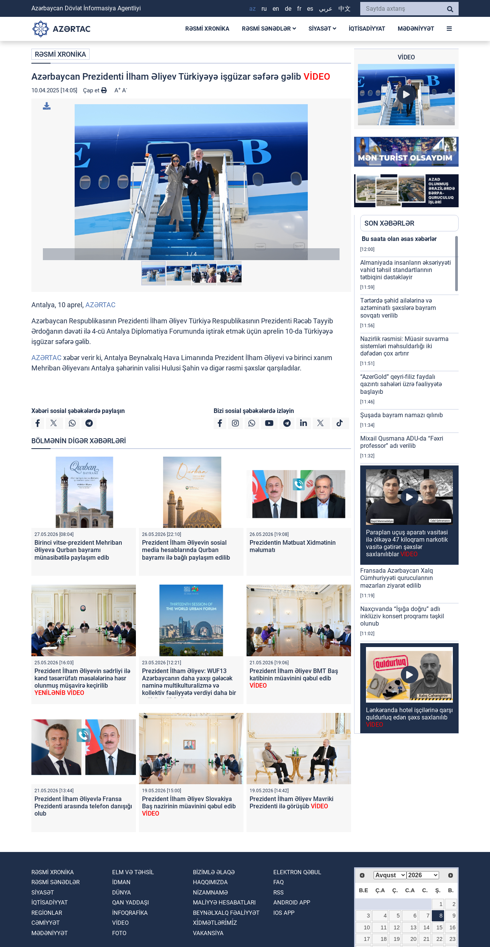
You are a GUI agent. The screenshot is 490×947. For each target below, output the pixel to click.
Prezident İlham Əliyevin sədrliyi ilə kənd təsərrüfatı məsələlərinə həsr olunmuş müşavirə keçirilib (82, 682)
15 (439, 927)
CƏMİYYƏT (45, 922)
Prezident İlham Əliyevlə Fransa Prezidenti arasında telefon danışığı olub (83, 806)
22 (439, 939)
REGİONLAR (46, 912)
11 (384, 927)
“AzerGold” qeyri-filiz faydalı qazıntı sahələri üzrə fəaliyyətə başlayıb (401, 384)
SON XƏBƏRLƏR (389, 223)
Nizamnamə (210, 892)
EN (276, 8)
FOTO (119, 933)
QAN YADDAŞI (130, 902)
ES (310, 8)
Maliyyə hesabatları (224, 902)
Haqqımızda (210, 882)
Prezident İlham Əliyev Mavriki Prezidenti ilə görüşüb (291, 802)
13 (413, 927)
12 (397, 927)
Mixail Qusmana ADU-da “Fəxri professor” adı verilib (401, 442)
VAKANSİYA (208, 933)
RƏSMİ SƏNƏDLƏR (269, 28)
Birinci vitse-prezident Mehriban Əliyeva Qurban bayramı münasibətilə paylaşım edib (78, 550)
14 (426, 927)
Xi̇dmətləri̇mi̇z (215, 922)
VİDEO (120, 922)
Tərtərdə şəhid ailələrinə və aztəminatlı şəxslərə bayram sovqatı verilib (398, 308)
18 (384, 939)
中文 (344, 8)
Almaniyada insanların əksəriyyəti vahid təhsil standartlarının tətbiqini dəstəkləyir (405, 270)
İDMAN (121, 882)
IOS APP (283, 912)
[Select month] (390, 875)
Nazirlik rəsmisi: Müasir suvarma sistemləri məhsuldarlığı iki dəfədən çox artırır (404, 346)
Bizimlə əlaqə (214, 872)
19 (397, 939)
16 (452, 927)
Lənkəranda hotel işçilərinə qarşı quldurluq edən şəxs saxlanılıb (409, 717)
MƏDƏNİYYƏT (416, 28)
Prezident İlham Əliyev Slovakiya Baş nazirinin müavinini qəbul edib (189, 806)
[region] (409, 484)
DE (288, 8)
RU (264, 8)
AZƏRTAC (100, 305)
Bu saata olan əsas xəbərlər (398, 238)
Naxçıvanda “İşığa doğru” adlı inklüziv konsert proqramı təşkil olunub (402, 616)
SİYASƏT (322, 28)
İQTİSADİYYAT (367, 28)
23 (452, 939)
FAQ (278, 882)
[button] (191, 182)
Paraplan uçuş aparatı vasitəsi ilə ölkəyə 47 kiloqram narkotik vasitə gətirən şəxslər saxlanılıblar (407, 543)
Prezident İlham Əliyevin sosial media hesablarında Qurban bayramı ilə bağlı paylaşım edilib (186, 550)
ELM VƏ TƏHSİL (133, 872)
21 (426, 939)
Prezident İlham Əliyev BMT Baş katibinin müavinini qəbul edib (294, 678)
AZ (252, 8)
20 (413, 939)
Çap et (95, 90)
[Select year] (423, 875)
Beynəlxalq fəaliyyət (226, 912)
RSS (278, 892)
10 (367, 927)
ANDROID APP (291, 902)
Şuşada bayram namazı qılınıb (401, 415)
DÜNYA (121, 892)
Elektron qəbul (297, 872)
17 (367, 939)
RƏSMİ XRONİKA (207, 28)
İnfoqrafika (130, 912)
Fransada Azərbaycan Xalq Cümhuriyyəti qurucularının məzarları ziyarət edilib (396, 578)
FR (299, 8)
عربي (326, 8)
